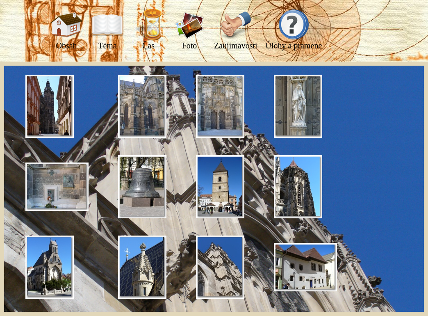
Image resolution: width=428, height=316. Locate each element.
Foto (189, 29)
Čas (148, 29)
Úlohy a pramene (294, 29)
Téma (107, 29)
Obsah (66, 29)
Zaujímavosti (235, 29)
